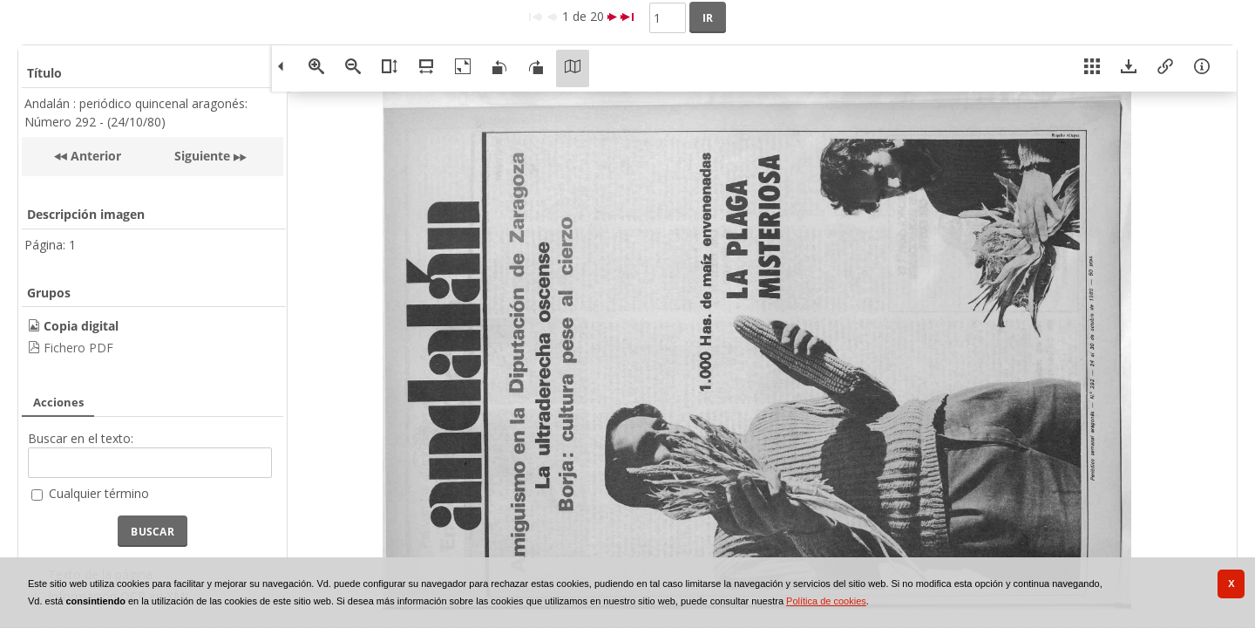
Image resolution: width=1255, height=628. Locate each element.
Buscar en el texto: (80, 438)
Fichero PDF (78, 347)
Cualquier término (99, 493)
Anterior (94, 155)
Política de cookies (826, 601)
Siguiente (202, 155)
